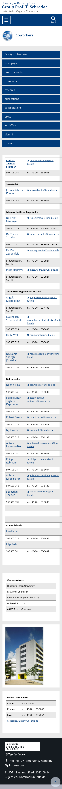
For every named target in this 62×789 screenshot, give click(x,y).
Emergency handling (36, 761)
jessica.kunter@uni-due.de (44, 190)
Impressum (14, 765)
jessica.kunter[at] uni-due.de (26, 777)
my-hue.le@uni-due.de (41, 430)
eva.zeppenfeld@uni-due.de (44, 250)
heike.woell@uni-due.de (42, 334)
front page (11, 63)
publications (12, 99)
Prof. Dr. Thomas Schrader (11, 163)
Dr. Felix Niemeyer (11, 219)
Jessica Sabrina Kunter (15, 191)
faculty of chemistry (16, 54)
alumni (9, 134)
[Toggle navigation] (6, 20)
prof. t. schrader (14, 72)
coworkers (11, 81)
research (10, 90)
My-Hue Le (12, 430)
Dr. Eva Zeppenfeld (12, 252)
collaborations (13, 107)
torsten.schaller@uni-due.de (44, 234)
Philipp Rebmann (11, 461)
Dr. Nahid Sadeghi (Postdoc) (11, 357)
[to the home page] (31, 3)
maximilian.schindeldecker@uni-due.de (44, 322)
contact (9, 143)
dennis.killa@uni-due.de (42, 384)
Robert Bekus (14, 417)
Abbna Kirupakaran (13, 477)
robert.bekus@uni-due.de (43, 417)
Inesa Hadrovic (15, 270)
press (8, 116)
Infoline (12, 761)
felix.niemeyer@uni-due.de (44, 217)
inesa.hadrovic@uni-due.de (44, 269)
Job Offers (10, 125)
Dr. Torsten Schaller (12, 235)
